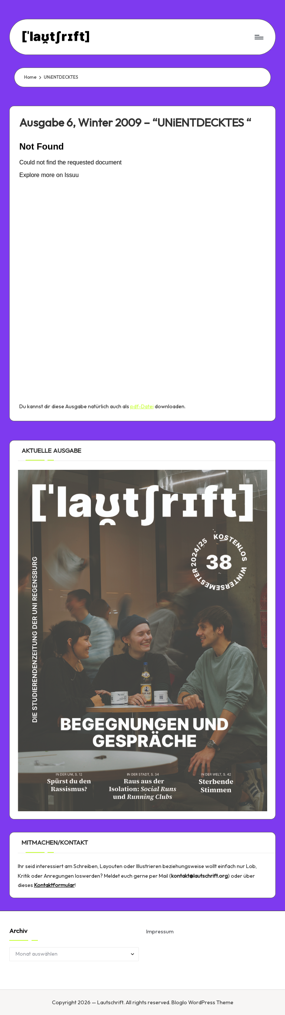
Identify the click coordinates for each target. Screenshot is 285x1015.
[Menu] (258, 37)
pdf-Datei (142, 406)
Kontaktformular (54, 885)
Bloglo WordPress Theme (202, 1002)
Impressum (160, 931)
